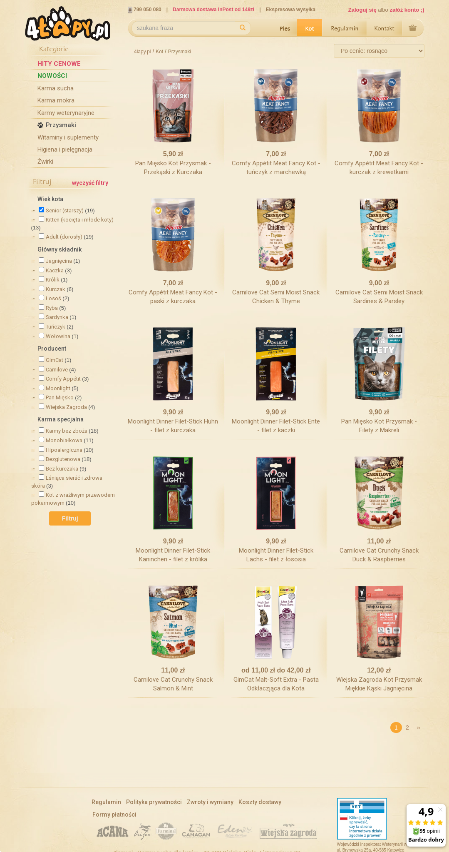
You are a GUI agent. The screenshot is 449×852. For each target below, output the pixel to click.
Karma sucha (55, 88)
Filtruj (70, 518)
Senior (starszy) (65, 210)
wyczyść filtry (90, 182)
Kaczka (55, 270)
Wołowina (58, 336)
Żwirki (45, 161)
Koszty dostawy (259, 802)
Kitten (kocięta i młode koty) (80, 220)
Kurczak (55, 289)
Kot (309, 28)
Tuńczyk (55, 327)
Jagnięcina (59, 261)
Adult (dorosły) (64, 237)
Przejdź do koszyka (413, 28)
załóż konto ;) (406, 10)
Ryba (52, 308)
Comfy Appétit (63, 379)
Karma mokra (55, 100)
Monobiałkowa (64, 440)
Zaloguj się (362, 10)
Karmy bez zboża (66, 431)
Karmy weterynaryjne (65, 113)
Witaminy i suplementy (68, 137)
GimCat (54, 360)
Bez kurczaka (62, 469)
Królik (53, 280)
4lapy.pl (142, 52)
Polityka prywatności (154, 802)
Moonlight (58, 388)
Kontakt (384, 28)
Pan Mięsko (60, 397)
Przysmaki (61, 125)
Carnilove (57, 369)
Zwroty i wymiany (210, 802)
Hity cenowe (59, 63)
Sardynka (57, 317)
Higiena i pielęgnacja (64, 149)
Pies (284, 28)
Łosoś (53, 298)
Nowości (52, 76)
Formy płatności (114, 814)
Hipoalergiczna (64, 450)
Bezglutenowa (63, 459)
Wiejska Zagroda (66, 407)
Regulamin (344, 28)
